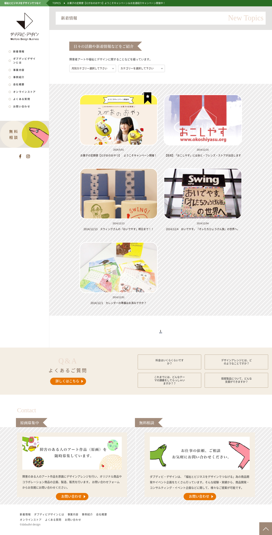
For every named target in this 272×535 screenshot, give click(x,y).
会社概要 (18, 84)
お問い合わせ (21, 106)
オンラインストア (24, 92)
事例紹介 (18, 77)
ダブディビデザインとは (24, 61)
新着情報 (18, 51)
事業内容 (18, 70)
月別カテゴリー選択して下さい (89, 68)
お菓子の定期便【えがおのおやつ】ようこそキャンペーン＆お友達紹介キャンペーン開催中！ (116, 3)
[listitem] (120, 126)
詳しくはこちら (67, 381)
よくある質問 (21, 99)
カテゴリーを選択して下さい (137, 68)
